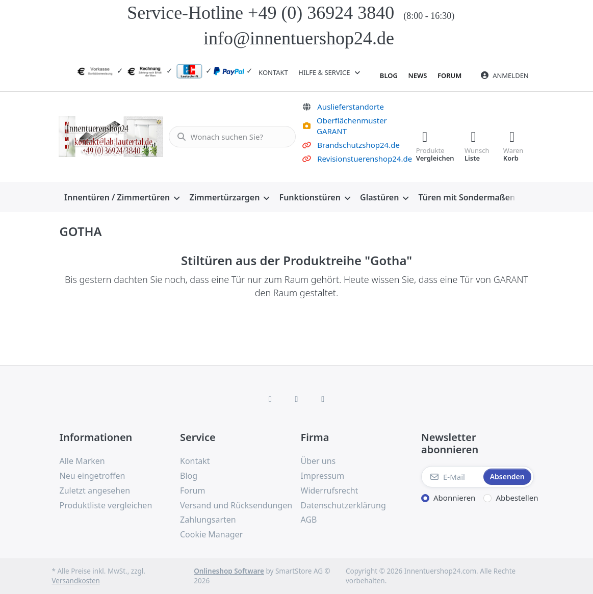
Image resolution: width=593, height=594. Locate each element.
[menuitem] (122, 197)
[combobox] (231, 136)
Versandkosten (76, 580)
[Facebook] (270, 399)
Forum (449, 75)
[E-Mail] (451, 476)
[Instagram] (297, 399)
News (417, 75)
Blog (389, 75)
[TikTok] (323, 399)
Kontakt (273, 72)
